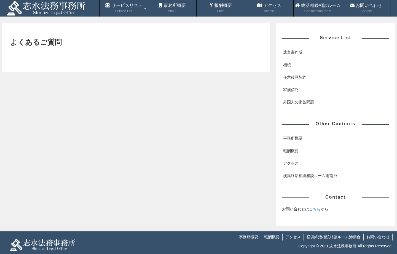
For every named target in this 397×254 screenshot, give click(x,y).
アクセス (291, 163)
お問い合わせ (378, 237)
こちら (315, 209)
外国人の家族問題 (298, 102)
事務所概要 (292, 138)
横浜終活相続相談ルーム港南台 (310, 175)
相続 (287, 65)
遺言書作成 (292, 52)
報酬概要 (291, 151)
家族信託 (291, 89)
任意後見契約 (294, 77)
